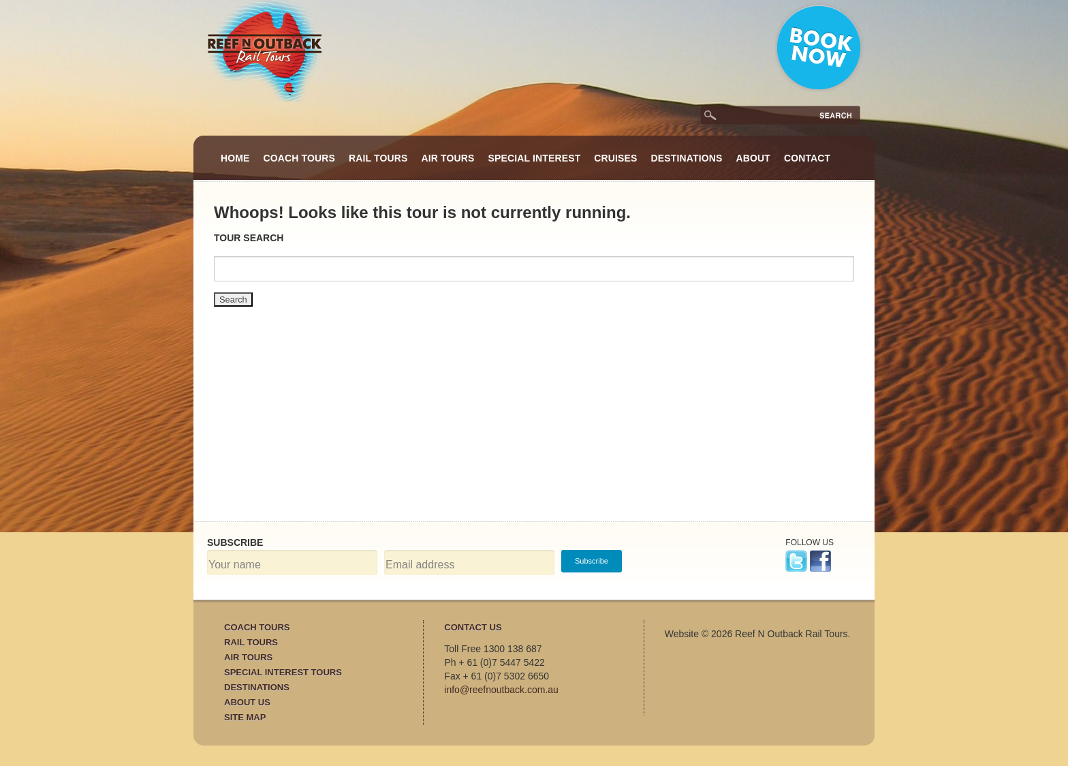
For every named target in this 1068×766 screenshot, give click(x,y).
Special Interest (534, 158)
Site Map (245, 717)
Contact (807, 158)
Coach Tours (300, 158)
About (753, 158)
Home (235, 158)
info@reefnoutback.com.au (501, 689)
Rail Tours (378, 158)
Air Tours (448, 158)
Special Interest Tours (283, 672)
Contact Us (472, 627)
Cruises (615, 158)
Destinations (687, 158)
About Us (247, 702)
